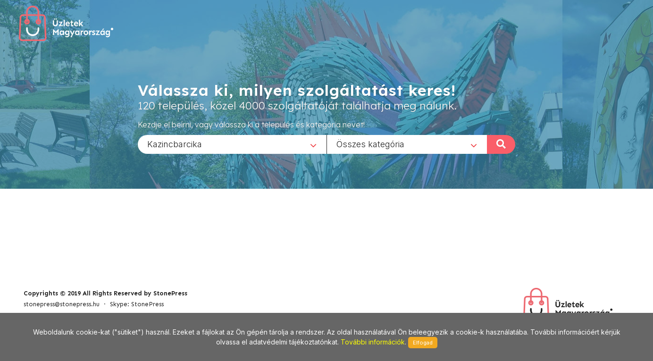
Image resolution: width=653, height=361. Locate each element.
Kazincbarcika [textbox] (174, 144)
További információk (373, 342)
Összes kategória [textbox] (370, 144)
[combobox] (232, 143)
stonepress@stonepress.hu (62, 304)
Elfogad (423, 342)
